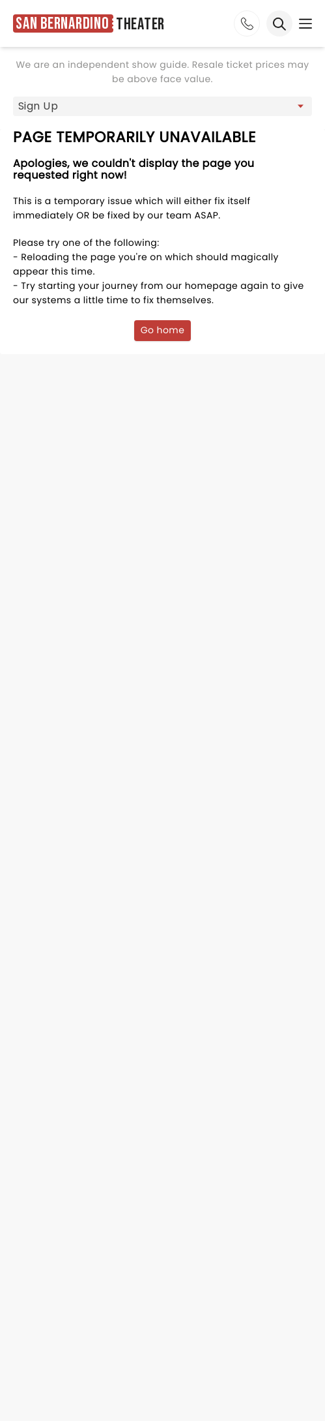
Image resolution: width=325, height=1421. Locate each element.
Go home (163, 330)
